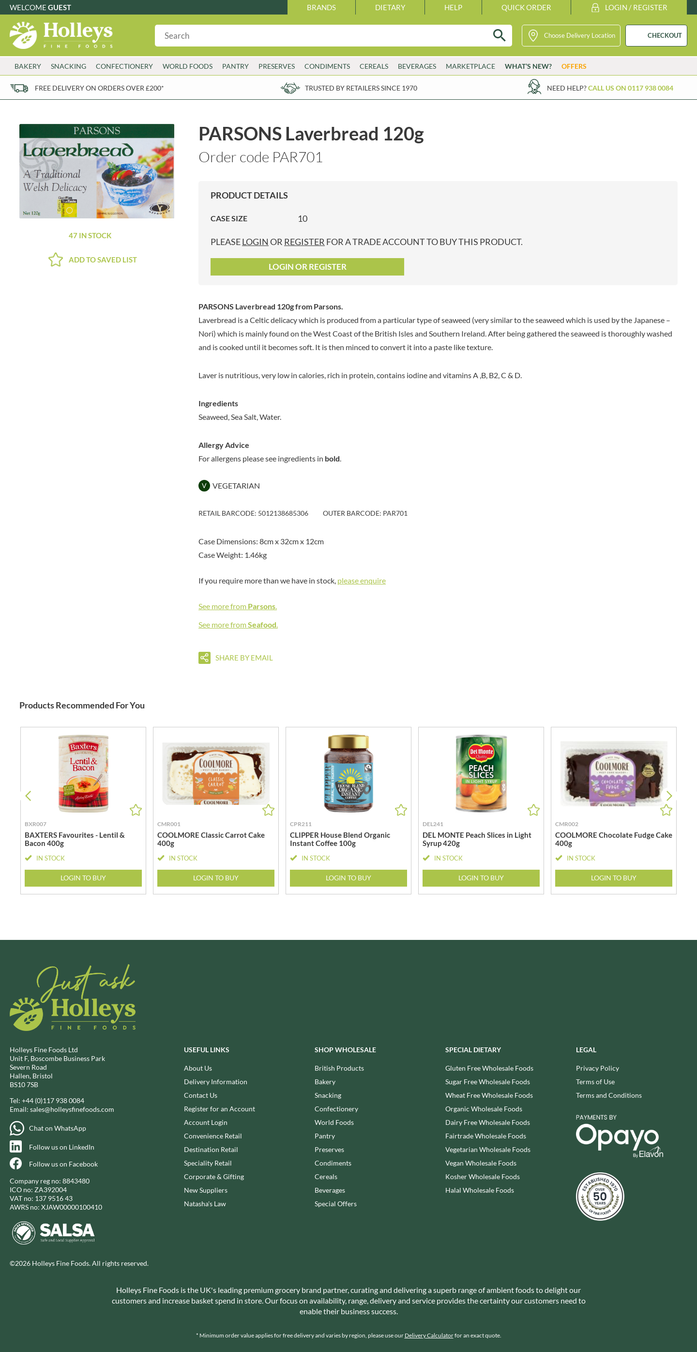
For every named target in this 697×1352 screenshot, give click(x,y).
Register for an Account (219, 1109)
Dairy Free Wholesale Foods (487, 1122)
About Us (198, 1068)
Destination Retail (211, 1149)
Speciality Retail (208, 1163)
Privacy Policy (597, 1068)
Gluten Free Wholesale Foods (489, 1068)
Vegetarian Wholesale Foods (487, 1149)
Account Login (205, 1122)
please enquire (361, 580)
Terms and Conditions (609, 1095)
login (255, 241)
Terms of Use (595, 1081)
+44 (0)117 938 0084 (53, 1100)
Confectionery (124, 66)
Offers (574, 66)
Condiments (327, 66)
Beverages (417, 66)
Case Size (229, 218)
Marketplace (470, 66)
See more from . (237, 606)
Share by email (244, 657)
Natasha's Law (205, 1203)
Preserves (276, 66)
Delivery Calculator (429, 1335)
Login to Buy (83, 878)
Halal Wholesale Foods (479, 1190)
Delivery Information (215, 1081)
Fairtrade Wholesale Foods (485, 1136)
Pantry (235, 66)
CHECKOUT (665, 35)
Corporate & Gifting (214, 1176)
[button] (669, 795)
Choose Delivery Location (579, 35)
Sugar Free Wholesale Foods (487, 1081)
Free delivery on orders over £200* (99, 88)
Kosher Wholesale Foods (482, 1176)
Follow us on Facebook (63, 1164)
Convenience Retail (213, 1136)
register (304, 241)
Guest (59, 7)
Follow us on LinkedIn (61, 1147)
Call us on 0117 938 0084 (630, 88)
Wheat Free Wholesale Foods (489, 1095)
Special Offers (336, 1203)
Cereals (374, 66)
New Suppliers (205, 1190)
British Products (339, 1068)
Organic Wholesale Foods (483, 1109)
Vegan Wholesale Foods (480, 1163)
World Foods (187, 66)
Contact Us (200, 1095)
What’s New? (528, 66)
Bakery (28, 66)
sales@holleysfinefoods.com (72, 1109)
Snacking (68, 66)
